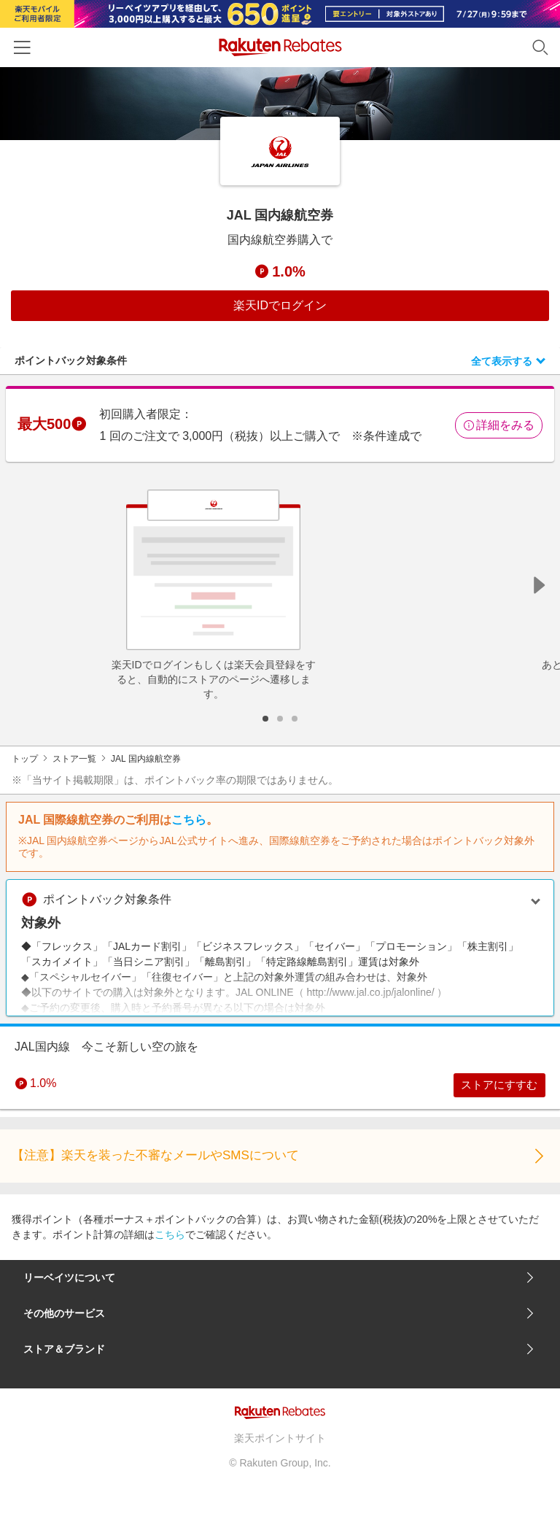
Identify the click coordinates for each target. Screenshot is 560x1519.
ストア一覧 (74, 759)
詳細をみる (498, 425)
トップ (25, 759)
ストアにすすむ (493, 1087)
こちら (188, 819)
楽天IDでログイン (280, 305)
